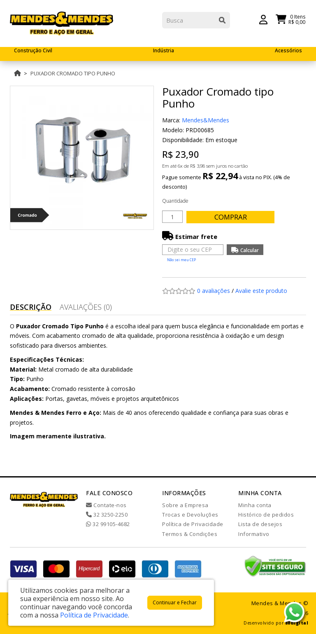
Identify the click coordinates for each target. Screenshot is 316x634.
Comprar (234, 217)
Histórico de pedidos (266, 514)
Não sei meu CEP (181, 259)
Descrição (30, 307)
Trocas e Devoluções (190, 514)
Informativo (254, 534)
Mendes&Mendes (205, 120)
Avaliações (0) (86, 307)
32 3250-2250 (107, 514)
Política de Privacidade (192, 524)
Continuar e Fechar (175, 602)
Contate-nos (106, 505)
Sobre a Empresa (185, 505)
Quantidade (175, 200)
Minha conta (255, 505)
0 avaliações (213, 291)
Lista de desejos (260, 524)
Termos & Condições (189, 534)
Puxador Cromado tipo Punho (72, 73)
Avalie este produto (261, 291)
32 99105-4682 (108, 524)
